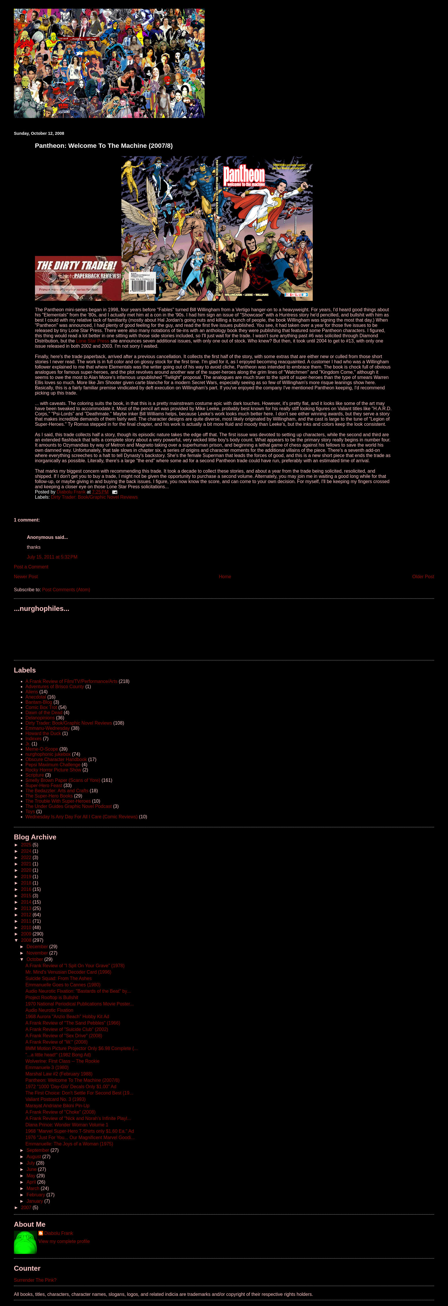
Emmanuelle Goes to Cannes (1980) (63, 984)
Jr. (27, 743)
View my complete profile (64, 1241)
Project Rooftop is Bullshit (51, 997)
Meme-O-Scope (41, 749)
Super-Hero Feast (43, 785)
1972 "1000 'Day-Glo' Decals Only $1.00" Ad (70, 1086)
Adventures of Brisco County (54, 686)
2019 (27, 876)
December (38, 946)
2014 (27, 902)
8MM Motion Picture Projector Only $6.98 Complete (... (81, 1048)
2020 (27, 870)
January (35, 1201)
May (32, 1175)
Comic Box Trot (41, 707)
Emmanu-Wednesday (47, 728)
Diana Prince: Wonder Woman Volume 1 (66, 1124)
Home (225, 576)
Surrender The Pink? (35, 1280)
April (32, 1182)
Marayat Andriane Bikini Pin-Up (57, 1105)
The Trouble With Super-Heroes (58, 801)
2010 (27, 927)
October (35, 959)
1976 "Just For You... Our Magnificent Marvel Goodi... (80, 1137)
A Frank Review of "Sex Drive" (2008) (63, 1035)
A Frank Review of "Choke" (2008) (60, 1112)
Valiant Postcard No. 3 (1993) (55, 1099)
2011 (27, 921)
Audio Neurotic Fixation (49, 1010)
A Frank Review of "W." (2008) (56, 1042)
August (34, 1156)
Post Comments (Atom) (66, 589)
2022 (27, 857)
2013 (27, 908)
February (36, 1194)
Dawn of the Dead (43, 712)
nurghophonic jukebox (48, 754)
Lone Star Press (92, 340)
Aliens (31, 691)
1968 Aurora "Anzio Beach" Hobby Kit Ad (67, 1016)
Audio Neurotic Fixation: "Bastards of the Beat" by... (78, 991)
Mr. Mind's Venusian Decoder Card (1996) (68, 972)
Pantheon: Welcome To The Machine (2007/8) (72, 1080)
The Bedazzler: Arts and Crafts (56, 790)
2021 (27, 863)
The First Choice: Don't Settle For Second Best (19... (79, 1093)
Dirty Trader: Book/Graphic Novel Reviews (94, 497)
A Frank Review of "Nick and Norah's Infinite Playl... (78, 1118)
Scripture (34, 775)
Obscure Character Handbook (56, 759)
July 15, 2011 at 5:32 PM (52, 557)
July (31, 1163)
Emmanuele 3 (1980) (47, 1067)
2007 (27, 1207)
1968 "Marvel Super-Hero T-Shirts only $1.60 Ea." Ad (79, 1131)
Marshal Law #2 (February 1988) (58, 1073)
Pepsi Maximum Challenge (52, 764)
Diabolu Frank (58, 1233)
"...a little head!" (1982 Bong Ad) (58, 1054)
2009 (27, 933)
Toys (30, 811)
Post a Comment (31, 566)
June (32, 1169)
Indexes (33, 738)
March (34, 1188)
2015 (27, 895)
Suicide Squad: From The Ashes (58, 978)
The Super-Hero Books (49, 795)
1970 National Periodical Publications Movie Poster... (79, 1003)
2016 (27, 889)
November (38, 953)
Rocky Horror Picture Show (53, 769)
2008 (27, 940)
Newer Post (26, 576)
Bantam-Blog (38, 702)
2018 (27, 883)
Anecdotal (35, 697)
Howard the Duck (43, 733)
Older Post (423, 576)
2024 (27, 851)
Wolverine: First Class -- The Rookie (62, 1061)
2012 (27, 914)
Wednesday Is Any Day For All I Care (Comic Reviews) (81, 816)
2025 (27, 844)
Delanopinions (40, 717)
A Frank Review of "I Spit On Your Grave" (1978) (75, 965)
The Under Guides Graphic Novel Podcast (68, 806)
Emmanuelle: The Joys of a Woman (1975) (69, 1143)
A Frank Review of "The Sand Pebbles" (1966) (72, 1023)
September (39, 1150)
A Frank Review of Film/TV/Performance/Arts (71, 681)
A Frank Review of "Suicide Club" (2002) (66, 1029)
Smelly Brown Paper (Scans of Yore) (62, 780)
